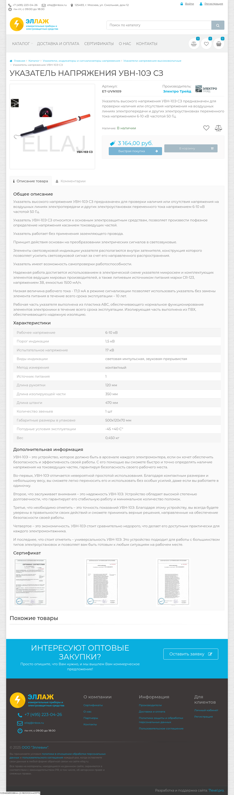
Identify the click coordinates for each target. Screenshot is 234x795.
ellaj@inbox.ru (57, 5)
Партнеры (90, 718)
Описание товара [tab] (30, 181)
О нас (125, 44)
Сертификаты (99, 44)
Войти (187, 4)
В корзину (196, 148)
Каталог (21, 44)
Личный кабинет (206, 710)
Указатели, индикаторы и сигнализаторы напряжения (81, 60)
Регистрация (211, 4)
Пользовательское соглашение (161, 728)
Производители (150, 705)
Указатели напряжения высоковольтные (152, 60)
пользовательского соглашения (42, 757)
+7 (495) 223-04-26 (25, 5)
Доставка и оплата (58, 44)
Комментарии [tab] (71, 181)
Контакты (146, 44)
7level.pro (216, 790)
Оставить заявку (190, 654)
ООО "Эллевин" (35, 747)
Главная (17, 60)
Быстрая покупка (138, 151)
